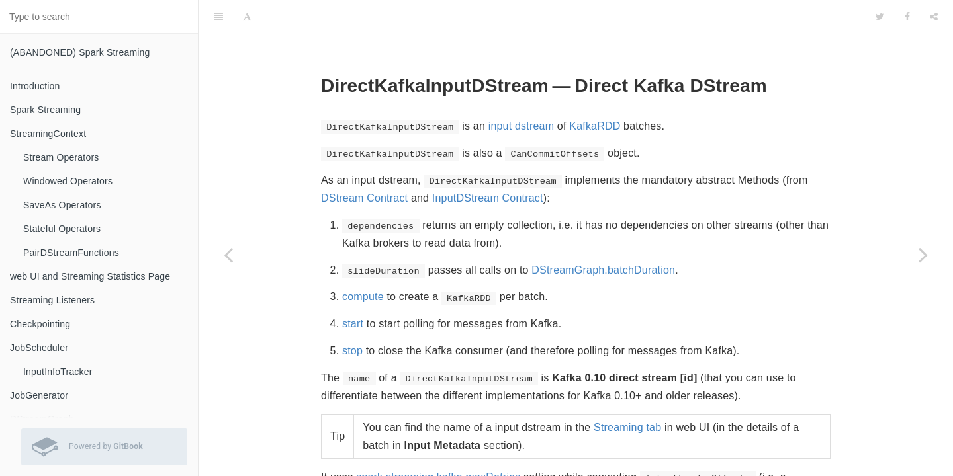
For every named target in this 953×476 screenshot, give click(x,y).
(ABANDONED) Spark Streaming (80, 52)
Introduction (35, 86)
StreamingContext (48, 133)
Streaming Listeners (52, 300)
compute (363, 263)
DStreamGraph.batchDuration (603, 237)
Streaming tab (627, 394)
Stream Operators (61, 157)
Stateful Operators (62, 228)
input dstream (521, 93)
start (352, 290)
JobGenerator (39, 395)
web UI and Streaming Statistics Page (90, 276)
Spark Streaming (45, 109)
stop (352, 317)
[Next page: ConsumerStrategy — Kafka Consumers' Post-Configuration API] (923, 254)
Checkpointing (40, 324)
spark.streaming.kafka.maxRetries (438, 444)
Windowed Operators (68, 181)
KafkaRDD (594, 93)
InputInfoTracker (58, 371)
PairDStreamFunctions (71, 252)
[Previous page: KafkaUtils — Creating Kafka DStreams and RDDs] (228, 254)
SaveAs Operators (62, 205)
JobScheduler (39, 347)
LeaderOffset (609, 461)
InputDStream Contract (487, 165)
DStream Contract (364, 165)
